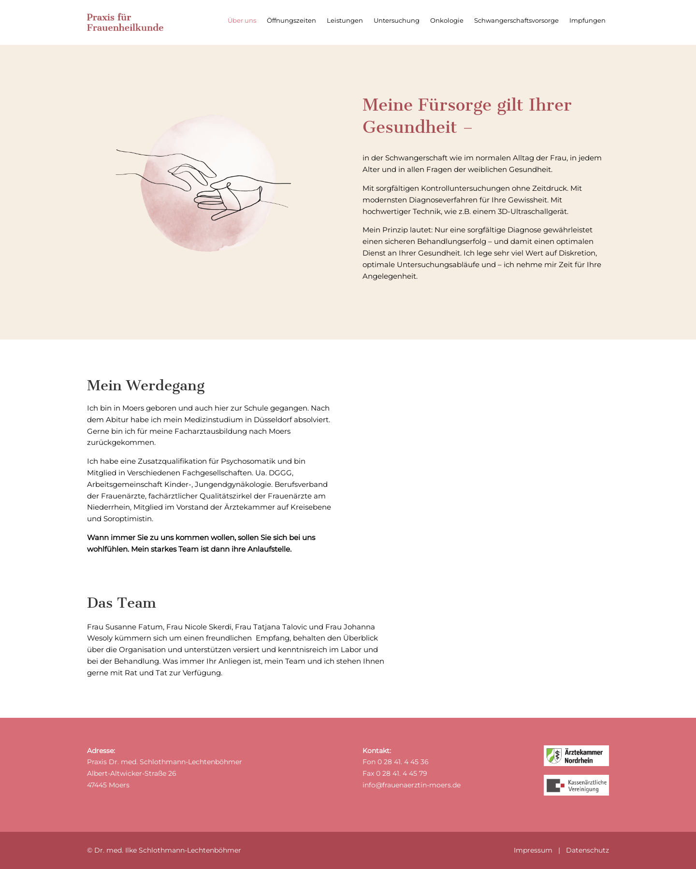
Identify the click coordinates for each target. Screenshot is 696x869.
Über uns (242, 20)
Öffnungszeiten (291, 20)
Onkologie (447, 20)
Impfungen (587, 20)
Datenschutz (587, 850)
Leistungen (345, 20)
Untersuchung (397, 20)
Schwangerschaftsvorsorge (516, 20)
